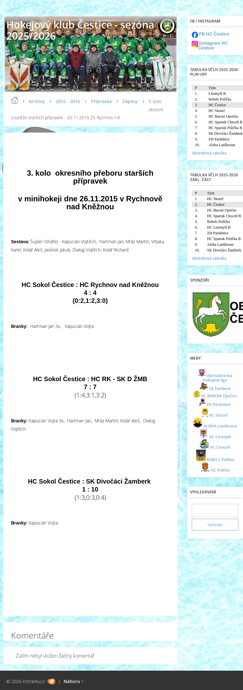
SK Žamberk (220, 388)
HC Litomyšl (220, 436)
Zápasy (130, 101)
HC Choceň (220, 447)
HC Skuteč (218, 415)
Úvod (14, 100)
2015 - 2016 (68, 101)
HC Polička (220, 470)
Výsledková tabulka (209, 153)
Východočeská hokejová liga (217, 378)
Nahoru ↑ (74, 681)
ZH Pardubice (219, 404)
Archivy (37, 101)
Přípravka (101, 101)
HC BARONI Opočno (219, 396)
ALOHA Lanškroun (220, 426)
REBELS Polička (220, 459)
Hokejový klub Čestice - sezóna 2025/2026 (80, 30)
